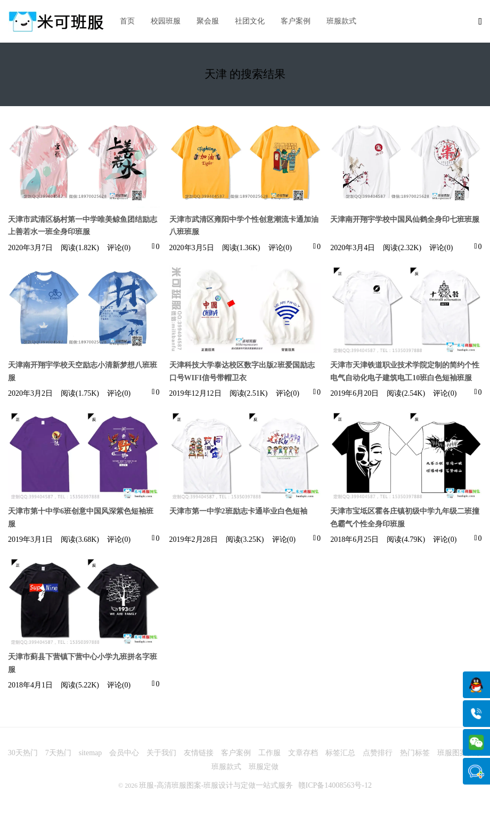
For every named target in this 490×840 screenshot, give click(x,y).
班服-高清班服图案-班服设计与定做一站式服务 (216, 785)
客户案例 (296, 21)
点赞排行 (378, 753)
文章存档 (303, 753)
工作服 (269, 753)
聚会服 (208, 21)
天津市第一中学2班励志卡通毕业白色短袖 (238, 511)
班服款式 (341, 21)
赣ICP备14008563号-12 (335, 785)
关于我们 (161, 753)
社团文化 (250, 21)
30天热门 (23, 753)
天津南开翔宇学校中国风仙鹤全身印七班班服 (404, 219)
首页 (127, 21)
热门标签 (415, 753)
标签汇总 (340, 753)
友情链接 (199, 753)
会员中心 (124, 753)
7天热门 (58, 753)
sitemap (90, 753)
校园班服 (166, 21)
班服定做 (264, 767)
